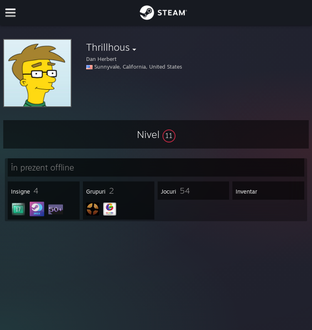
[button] (156, 134)
